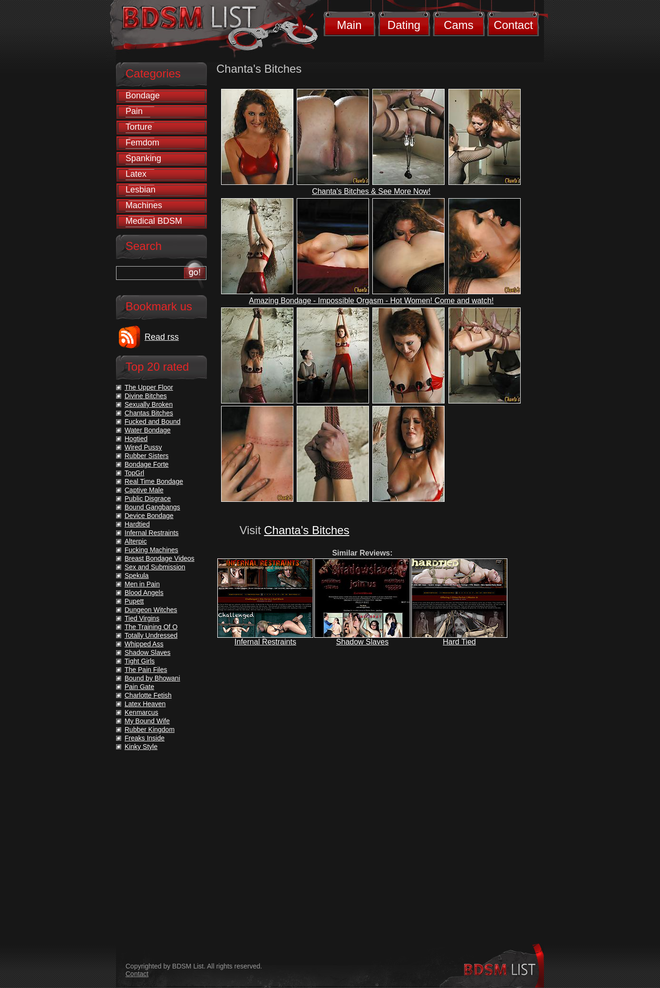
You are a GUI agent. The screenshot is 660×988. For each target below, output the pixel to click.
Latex (136, 174)
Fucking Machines (151, 550)
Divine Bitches (146, 396)
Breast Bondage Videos (159, 558)
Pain (134, 111)
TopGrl (134, 473)
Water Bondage (148, 430)
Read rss (162, 337)
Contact (513, 25)
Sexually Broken (149, 404)
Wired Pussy (143, 447)
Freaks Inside (145, 738)
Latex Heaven (145, 704)
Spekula (137, 575)
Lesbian (140, 189)
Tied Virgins (142, 618)
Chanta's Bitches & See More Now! (371, 191)
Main (349, 25)
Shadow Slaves (362, 642)
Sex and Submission (155, 567)
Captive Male (144, 490)
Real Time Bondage (154, 481)
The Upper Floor (149, 387)
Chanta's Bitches (306, 530)
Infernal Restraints (265, 642)
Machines (144, 205)
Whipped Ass (144, 644)
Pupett (134, 601)
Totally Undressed (151, 635)
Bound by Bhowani (152, 678)
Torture (139, 127)
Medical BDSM (154, 221)
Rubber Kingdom (150, 729)
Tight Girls (140, 661)
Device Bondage (149, 515)
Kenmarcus (141, 712)
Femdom (142, 142)
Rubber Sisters (147, 456)
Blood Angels (144, 592)
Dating (404, 25)
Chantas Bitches (149, 413)
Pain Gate (139, 687)
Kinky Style (141, 746)
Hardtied (137, 524)
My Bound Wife (147, 721)
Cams (459, 25)
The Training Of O (151, 627)
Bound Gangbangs (152, 507)
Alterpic (136, 541)
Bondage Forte (147, 464)
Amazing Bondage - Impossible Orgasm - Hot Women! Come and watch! (371, 301)
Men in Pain (142, 584)
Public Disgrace (148, 498)
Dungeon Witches (151, 610)
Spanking (143, 158)
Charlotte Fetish (148, 695)
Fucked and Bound (153, 421)
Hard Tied (459, 642)
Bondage (143, 95)
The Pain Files (146, 669)
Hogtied (136, 438)
